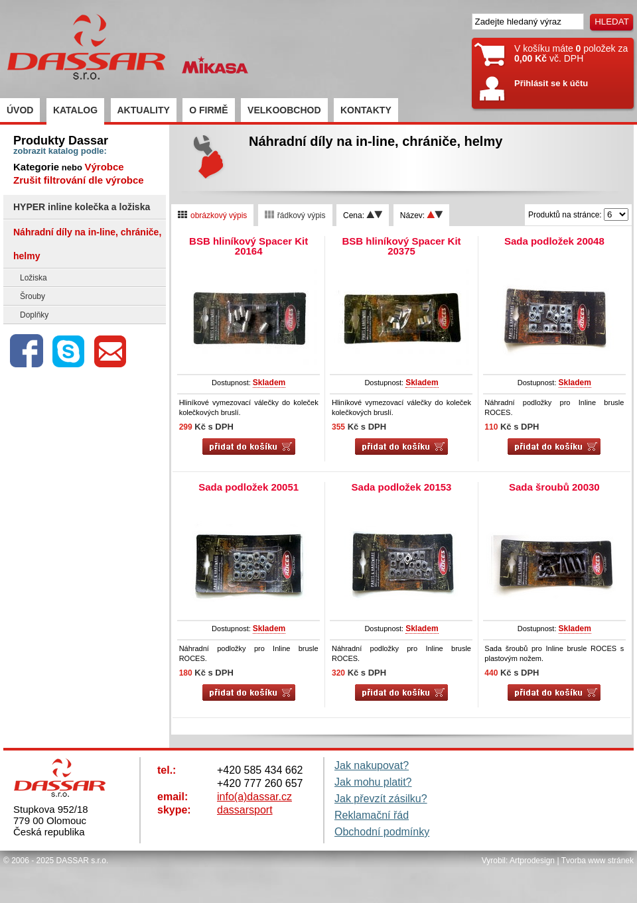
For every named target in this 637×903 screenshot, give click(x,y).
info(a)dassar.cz (254, 796)
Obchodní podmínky (381, 831)
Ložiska (33, 277)
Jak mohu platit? (373, 782)
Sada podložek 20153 (402, 487)
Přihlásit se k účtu (551, 83)
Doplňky (34, 315)
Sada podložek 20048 (554, 241)
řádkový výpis (295, 215)
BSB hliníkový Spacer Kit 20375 (401, 246)
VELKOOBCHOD (284, 110)
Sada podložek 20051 (248, 487)
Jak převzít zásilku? (380, 798)
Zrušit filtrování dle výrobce (78, 180)
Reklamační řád (371, 815)
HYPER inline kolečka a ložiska (81, 207)
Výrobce (103, 166)
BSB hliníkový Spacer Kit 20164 (248, 246)
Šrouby (32, 296)
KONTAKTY (365, 110)
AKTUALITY (143, 110)
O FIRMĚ (208, 110)
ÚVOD (20, 110)
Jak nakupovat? (371, 765)
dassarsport (245, 809)
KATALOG (75, 110)
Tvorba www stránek (597, 860)
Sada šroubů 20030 (554, 487)
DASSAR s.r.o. (82, 860)
